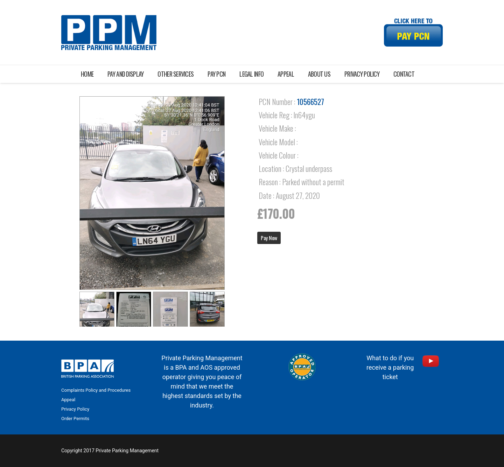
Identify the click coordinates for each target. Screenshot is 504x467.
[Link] (108, 32)
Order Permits (75, 418)
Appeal (68, 399)
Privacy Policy (75, 409)
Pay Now (269, 238)
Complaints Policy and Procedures (96, 390)
